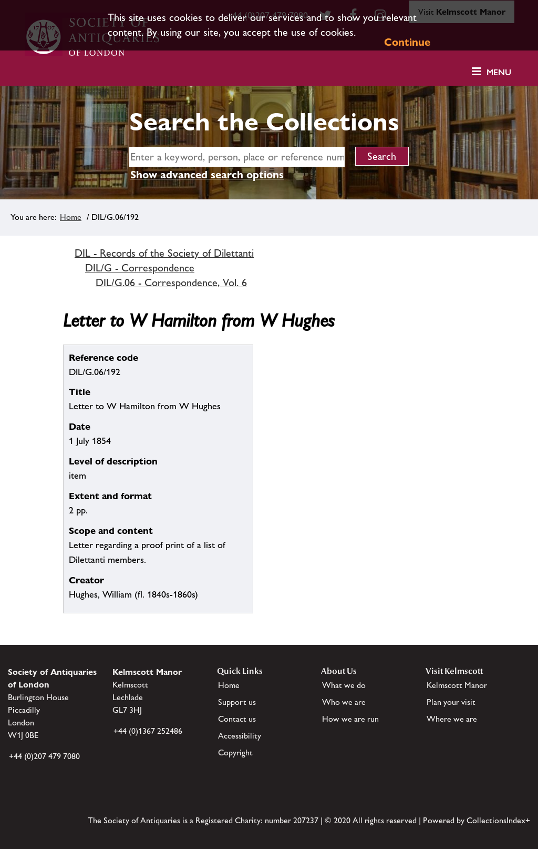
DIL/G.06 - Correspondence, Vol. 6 (171, 282)
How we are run (350, 719)
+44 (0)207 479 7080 (44, 756)
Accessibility (239, 736)
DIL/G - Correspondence (139, 267)
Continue (407, 42)
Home (70, 217)
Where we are (452, 719)
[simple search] (237, 157)
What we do (344, 685)
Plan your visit (451, 702)
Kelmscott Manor (457, 685)
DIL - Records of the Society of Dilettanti (164, 253)
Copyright (235, 752)
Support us (237, 702)
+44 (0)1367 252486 (147, 731)
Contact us (237, 719)
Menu (499, 72)
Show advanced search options (207, 174)
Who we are (344, 702)
